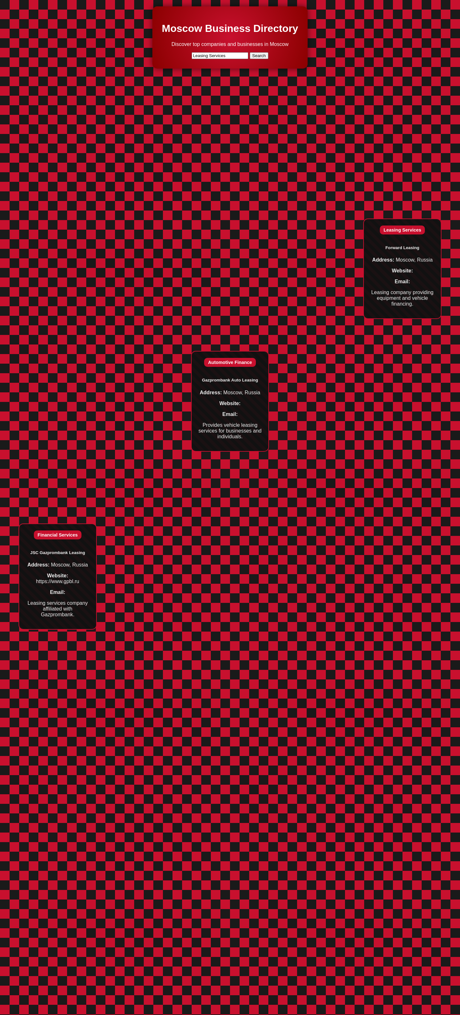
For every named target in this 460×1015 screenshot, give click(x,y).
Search (259, 55)
